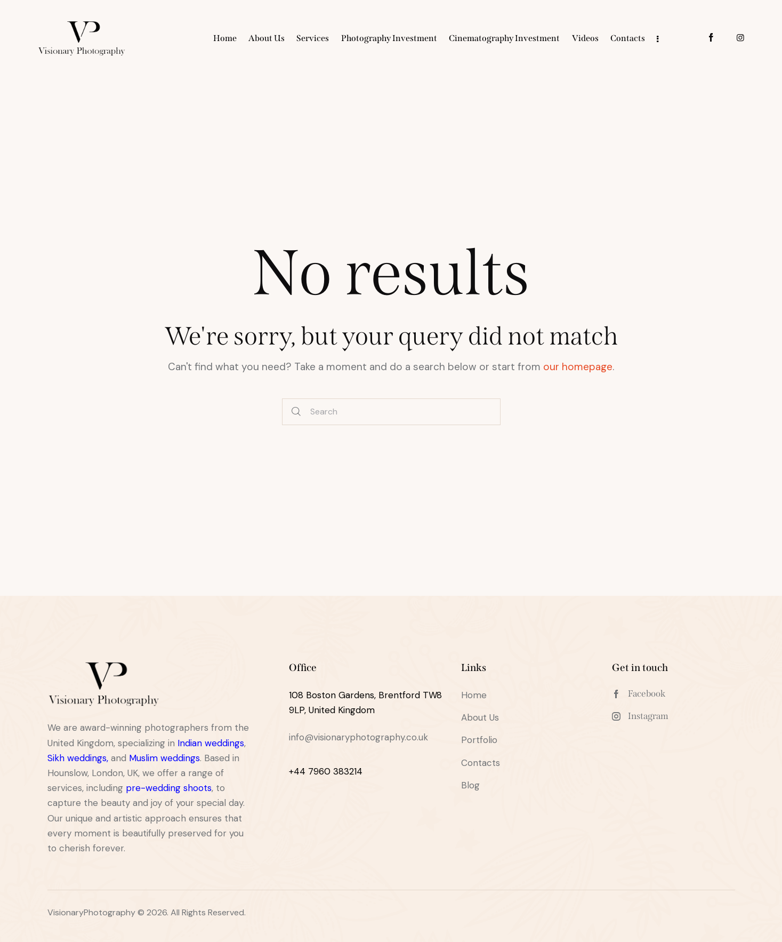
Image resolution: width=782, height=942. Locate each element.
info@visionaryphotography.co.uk (358, 737)
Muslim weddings (164, 758)
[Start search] (296, 412)
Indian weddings (211, 743)
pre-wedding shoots (169, 788)
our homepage (577, 366)
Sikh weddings (77, 758)
